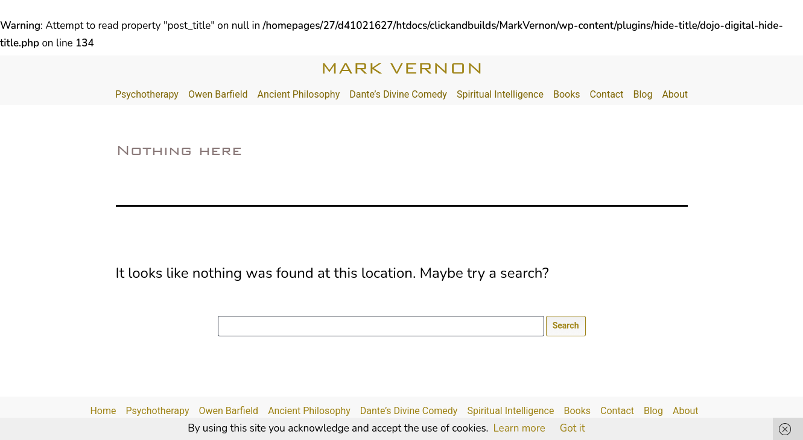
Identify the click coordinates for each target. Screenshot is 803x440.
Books (566, 94)
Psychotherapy (147, 94)
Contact (607, 94)
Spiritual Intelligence (500, 94)
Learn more (519, 428)
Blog (642, 94)
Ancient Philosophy (299, 94)
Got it (572, 428)
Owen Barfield (218, 94)
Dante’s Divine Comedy (398, 94)
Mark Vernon (401, 67)
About (675, 94)
